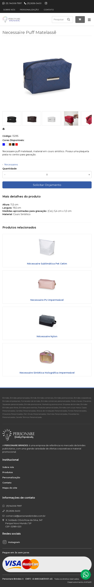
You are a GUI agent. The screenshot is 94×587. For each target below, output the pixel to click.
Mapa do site (9, 487)
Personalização (29, 9)
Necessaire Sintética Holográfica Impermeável (47, 372)
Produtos (7, 472)
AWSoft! (88, 582)
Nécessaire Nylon (47, 336)
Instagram (14, 542)
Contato (49, 9)
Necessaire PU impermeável (47, 300)
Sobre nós (9, 9)
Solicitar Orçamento (47, 185)
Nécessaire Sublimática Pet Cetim (47, 263)
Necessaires (11, 164)
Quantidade (9, 168)
